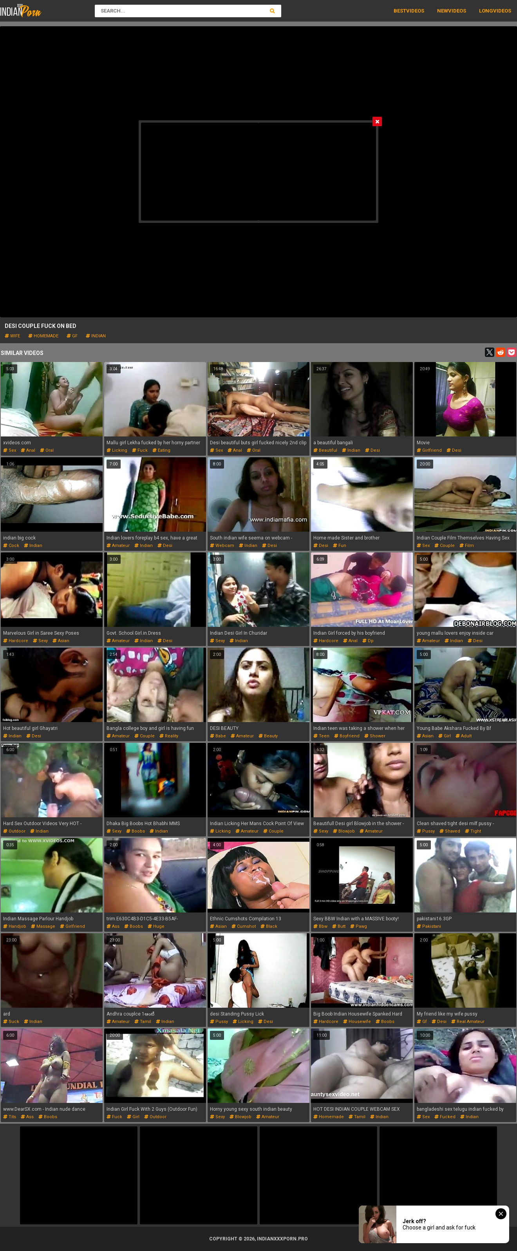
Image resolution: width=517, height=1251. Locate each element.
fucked (445, 1116)
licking (117, 450)
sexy (40, 640)
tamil (142, 1021)
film (466, 545)
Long (486, 11)
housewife (357, 1021)
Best (400, 11)
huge (156, 926)
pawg (358, 926)
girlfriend (429, 450)
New (442, 11)
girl (444, 736)
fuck (140, 450)
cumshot (243, 926)
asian (60, 640)
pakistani (429, 926)
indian (96, 336)
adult (464, 736)
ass (113, 926)
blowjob (344, 831)
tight (473, 831)
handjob (14, 926)
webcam (222, 545)
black (268, 926)
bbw (320, 926)
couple (444, 545)
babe (218, 736)
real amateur (467, 1021)
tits (9, 1116)
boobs (135, 831)
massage (43, 926)
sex (9, 450)
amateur (118, 545)
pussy (426, 831)
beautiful (325, 450)
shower (374, 736)
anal (28, 450)
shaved (449, 831)
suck (11, 1021)
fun (339, 545)
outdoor (14, 831)
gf (72, 336)
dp (368, 640)
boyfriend (347, 736)
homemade (43, 336)
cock (11, 545)
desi (372, 450)
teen (321, 736)
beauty (268, 736)
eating (161, 450)
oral (47, 450)
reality (168, 736)
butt (338, 926)
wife (12, 336)
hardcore (15, 640)
